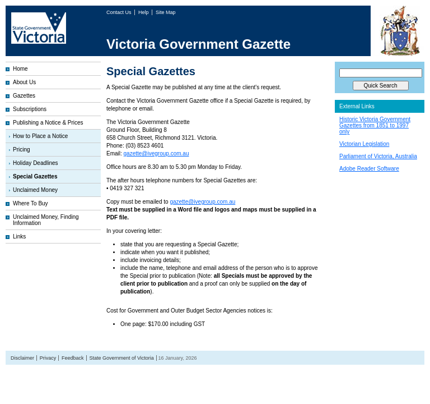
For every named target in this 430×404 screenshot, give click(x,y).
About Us (24, 82)
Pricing (21, 149)
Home (20, 69)
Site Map (166, 12)
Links (19, 236)
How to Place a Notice (40, 136)
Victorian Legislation (364, 144)
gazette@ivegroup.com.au (156, 153)
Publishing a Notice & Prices (48, 123)
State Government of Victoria (121, 358)
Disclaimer (22, 358)
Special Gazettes (35, 176)
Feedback (73, 358)
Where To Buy (30, 203)
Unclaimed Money (35, 190)
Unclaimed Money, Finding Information (46, 220)
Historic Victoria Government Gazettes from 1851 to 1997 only (374, 125)
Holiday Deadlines (35, 163)
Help (144, 12)
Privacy (48, 358)
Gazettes (24, 96)
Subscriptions (29, 109)
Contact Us (119, 12)
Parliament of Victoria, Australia (378, 156)
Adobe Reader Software (369, 169)
